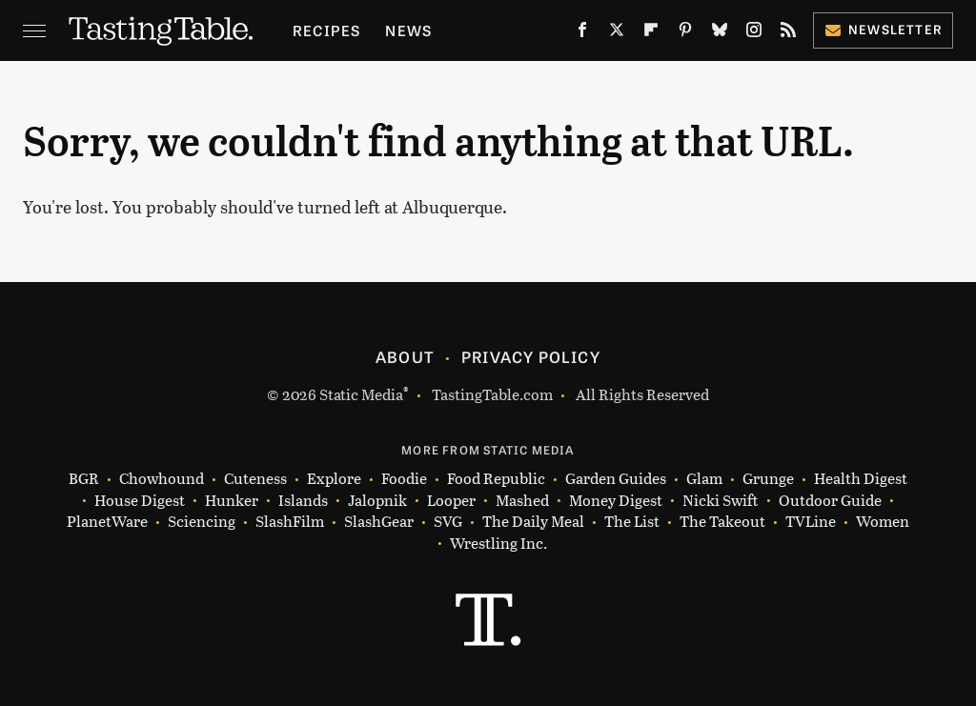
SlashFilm (289, 522)
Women (882, 522)
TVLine (810, 522)
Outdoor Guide (830, 501)
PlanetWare (107, 522)
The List (632, 522)
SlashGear (379, 522)
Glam (704, 479)
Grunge (768, 479)
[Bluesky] (719, 34)
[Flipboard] (651, 34)
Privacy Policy (530, 356)
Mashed (522, 501)
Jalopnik (377, 501)
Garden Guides (615, 479)
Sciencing (201, 522)
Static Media (361, 394)
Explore (334, 479)
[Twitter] (616, 34)
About (405, 356)
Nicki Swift (720, 501)
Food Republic (496, 479)
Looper (451, 501)
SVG (448, 522)
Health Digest (860, 479)
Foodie (404, 479)
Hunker (231, 501)
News (408, 30)
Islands (303, 501)
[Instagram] (753, 34)
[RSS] (788, 34)
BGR (84, 479)
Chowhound (161, 479)
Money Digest (615, 501)
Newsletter (883, 29)
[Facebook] (582, 34)
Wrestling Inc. (498, 543)
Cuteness (255, 479)
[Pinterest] (685, 34)
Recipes (326, 30)
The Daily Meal (533, 522)
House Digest (139, 501)
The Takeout (722, 522)
